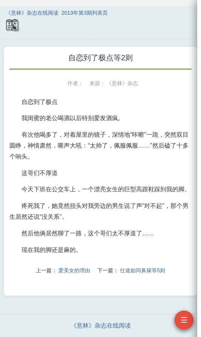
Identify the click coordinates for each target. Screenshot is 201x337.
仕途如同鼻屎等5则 (142, 270)
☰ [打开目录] (184, 320)
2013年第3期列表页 (84, 13)
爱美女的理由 (74, 270)
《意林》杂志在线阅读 (32, 13)
